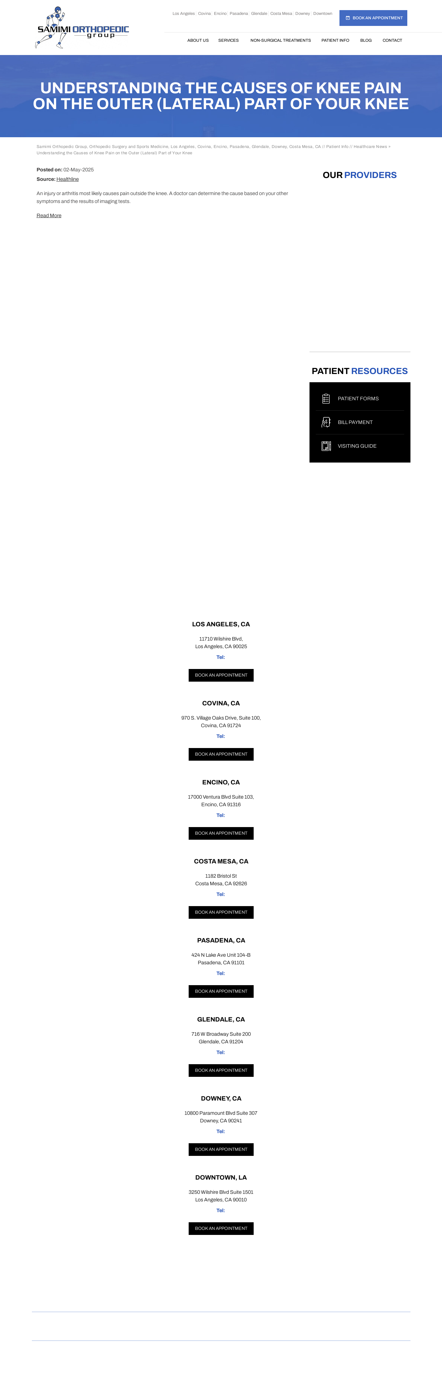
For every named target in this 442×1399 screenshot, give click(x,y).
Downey (302, 13)
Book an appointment (221, 675)
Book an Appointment (378, 18)
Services (228, 40)
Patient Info (335, 40)
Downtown (322, 13)
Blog (366, 40)
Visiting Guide (357, 446)
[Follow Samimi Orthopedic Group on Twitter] (221, 1298)
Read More (49, 215)
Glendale (259, 13)
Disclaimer (105, 1321)
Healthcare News (370, 146)
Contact (392, 40)
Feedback (206, 1321)
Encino (220, 13)
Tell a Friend (246, 1321)
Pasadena (239, 13)
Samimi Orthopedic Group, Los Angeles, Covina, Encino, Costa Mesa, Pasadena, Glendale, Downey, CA (223, 1355)
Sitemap (172, 1321)
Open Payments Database (221, 1330)
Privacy (141, 1321)
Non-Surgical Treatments (280, 40)
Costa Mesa (281, 13)
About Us (198, 40)
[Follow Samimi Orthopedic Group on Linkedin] (244, 1298)
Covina (204, 13)
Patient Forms (358, 398)
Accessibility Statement (344, 1321)
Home (176, 40)
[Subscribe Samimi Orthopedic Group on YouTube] (269, 1298)
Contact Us (288, 1321)
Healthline (67, 179)
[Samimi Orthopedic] (82, 27)
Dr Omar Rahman (221, 1362)
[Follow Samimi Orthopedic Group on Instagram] (197, 1298)
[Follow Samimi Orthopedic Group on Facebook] (173, 1298)
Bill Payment (355, 422)
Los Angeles (184, 13)
